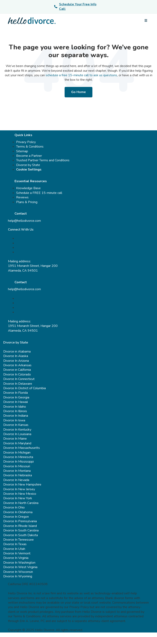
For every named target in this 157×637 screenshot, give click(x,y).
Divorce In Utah (14, 549)
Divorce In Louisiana (17, 434)
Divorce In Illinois (15, 411)
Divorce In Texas (15, 544)
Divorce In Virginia (15, 558)
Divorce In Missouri (16, 466)
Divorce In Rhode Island (20, 526)
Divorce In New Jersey (19, 489)
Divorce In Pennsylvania (20, 521)
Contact (21, 213)
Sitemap (22, 151)
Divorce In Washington (19, 562)
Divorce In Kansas (15, 425)
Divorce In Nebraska (17, 475)
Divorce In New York (17, 498)
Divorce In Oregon (16, 516)
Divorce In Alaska (15, 356)
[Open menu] (146, 20)
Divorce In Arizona (16, 360)
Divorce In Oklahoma (18, 512)
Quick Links (23, 135)
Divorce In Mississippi (18, 461)
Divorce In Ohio (14, 507)
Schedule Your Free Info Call (75, 6)
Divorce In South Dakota (20, 535)
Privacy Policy (26, 142)
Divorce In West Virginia (20, 567)
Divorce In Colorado (17, 374)
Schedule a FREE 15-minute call (39, 193)
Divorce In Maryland (17, 443)
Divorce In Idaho (14, 406)
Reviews (22, 197)
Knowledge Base (28, 188)
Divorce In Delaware (17, 383)
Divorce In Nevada (16, 480)
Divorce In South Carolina (21, 530)
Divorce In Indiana (15, 415)
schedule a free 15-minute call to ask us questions (81, 75)
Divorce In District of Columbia (24, 388)
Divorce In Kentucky (17, 429)
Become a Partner (29, 156)
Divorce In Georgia (16, 397)
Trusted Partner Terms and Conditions (43, 160)
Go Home (78, 92)
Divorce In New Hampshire (22, 484)
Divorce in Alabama (17, 351)
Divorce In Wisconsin (18, 572)
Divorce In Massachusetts (21, 448)
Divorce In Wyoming (17, 576)
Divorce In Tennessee (18, 539)
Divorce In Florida (15, 392)
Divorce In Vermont (16, 553)
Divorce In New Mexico (19, 493)
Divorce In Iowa (14, 420)
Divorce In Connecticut (19, 379)
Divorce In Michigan (16, 452)
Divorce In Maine (15, 438)
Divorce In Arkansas (17, 365)
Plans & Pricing (26, 202)
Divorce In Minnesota (18, 457)
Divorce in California (17, 369)
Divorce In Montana (17, 471)
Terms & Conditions (30, 146)
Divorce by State (28, 165)
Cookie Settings (28, 169)
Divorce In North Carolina (20, 503)
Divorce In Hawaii (15, 402)
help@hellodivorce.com (24, 220)
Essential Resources (31, 181)
